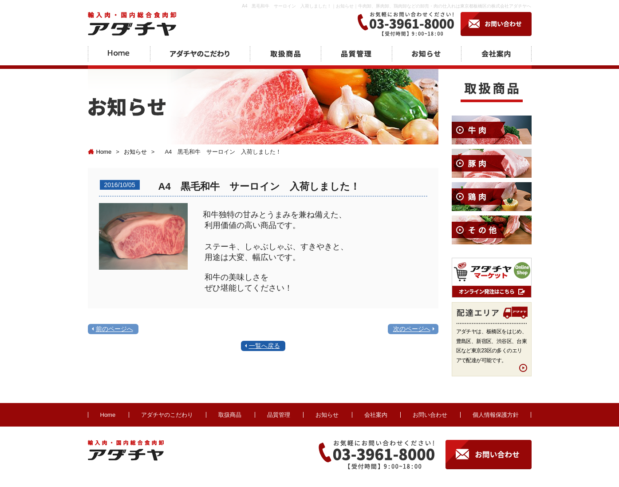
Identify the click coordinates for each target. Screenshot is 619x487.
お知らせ (135, 151)
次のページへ (411, 328)
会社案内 (375, 415)
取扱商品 (229, 415)
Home (100, 152)
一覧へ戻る (264, 345)
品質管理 (278, 415)
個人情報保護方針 (496, 415)
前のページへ (114, 328)
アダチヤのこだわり (167, 415)
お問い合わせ (430, 415)
